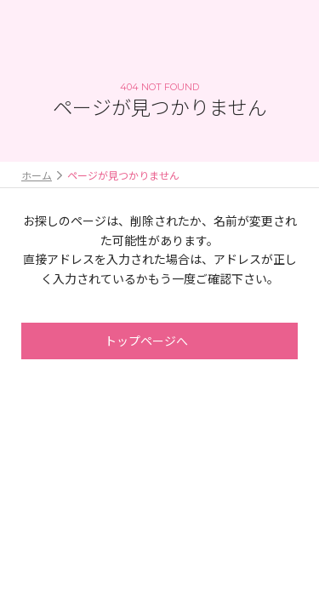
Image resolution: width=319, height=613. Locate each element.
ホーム (36, 175)
